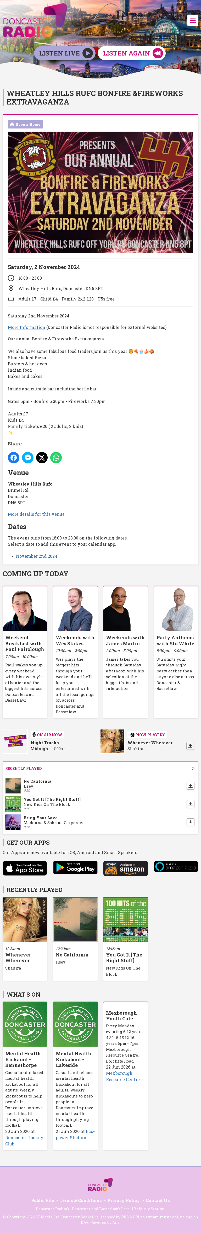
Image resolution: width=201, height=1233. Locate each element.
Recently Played (99, 768)
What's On (23, 994)
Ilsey (60, 962)
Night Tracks (45, 742)
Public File (42, 1200)
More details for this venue (36, 514)
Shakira (13, 968)
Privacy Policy (124, 1200)
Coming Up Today (36, 573)
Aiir (116, 1222)
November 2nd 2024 (36, 556)
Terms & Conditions (81, 1200)
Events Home (28, 124)
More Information (26, 327)
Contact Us (158, 1200)
